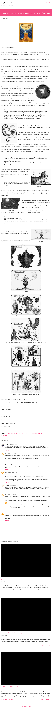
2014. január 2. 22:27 (12, 453)
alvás (20, 433)
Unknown (7, 485)
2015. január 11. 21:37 (12, 494)
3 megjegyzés (11, 699)
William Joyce (39, 433)
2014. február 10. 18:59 (14, 462)
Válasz (7, 450)
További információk (45, 591)
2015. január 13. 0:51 (12, 513)
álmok (11, 433)
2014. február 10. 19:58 (12, 472)
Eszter (6, 444)
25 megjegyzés (11, 591)
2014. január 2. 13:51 (13, 444)
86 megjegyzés (11, 645)
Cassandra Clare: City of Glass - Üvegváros (13, 633)
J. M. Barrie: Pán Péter (7, 579)
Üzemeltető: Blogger (26, 706)
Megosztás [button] (4, 435)
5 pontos (7, 433)
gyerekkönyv (25, 433)
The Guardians (32, 433)
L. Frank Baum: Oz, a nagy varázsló (10, 686)
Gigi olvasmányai (8, 2)
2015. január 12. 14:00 (17, 502)
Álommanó (16, 433)
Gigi (6, 453)
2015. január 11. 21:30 (14, 485)
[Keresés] (47, 2)
